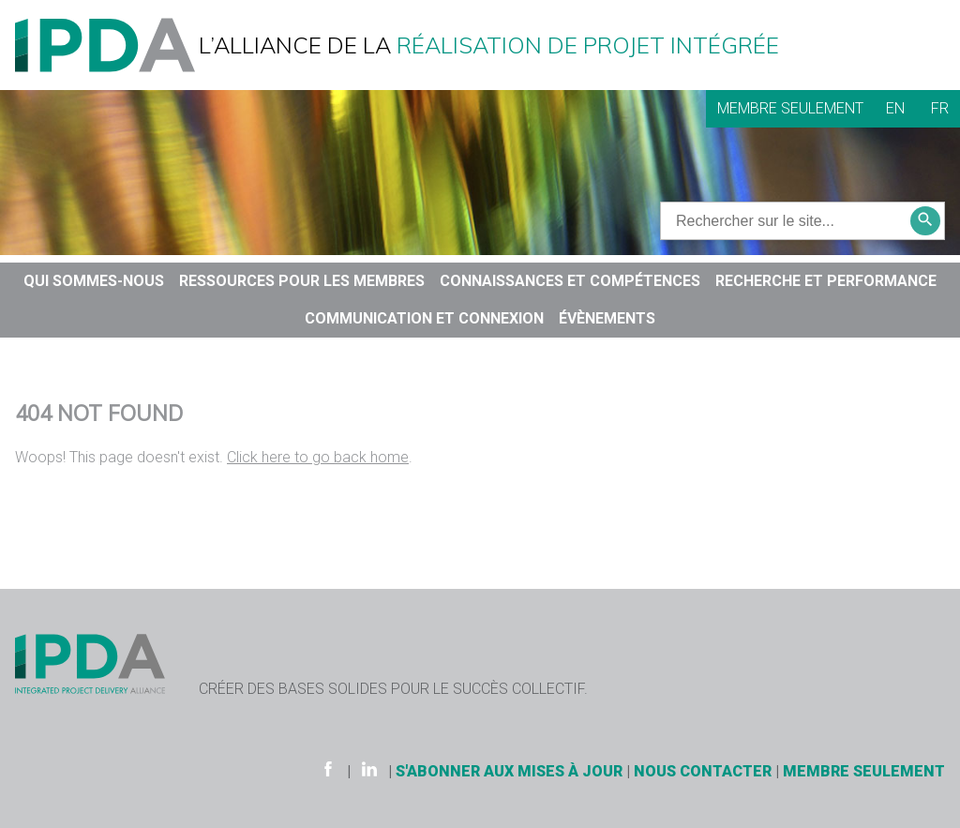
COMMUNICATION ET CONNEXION (424, 318)
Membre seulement (790, 108)
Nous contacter (703, 771)
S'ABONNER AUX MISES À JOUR (509, 771)
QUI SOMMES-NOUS (93, 281)
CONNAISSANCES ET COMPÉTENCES (570, 281)
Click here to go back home (318, 457)
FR (940, 108)
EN (895, 108)
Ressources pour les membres (302, 281)
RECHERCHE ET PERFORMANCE (826, 281)
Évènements (607, 318)
